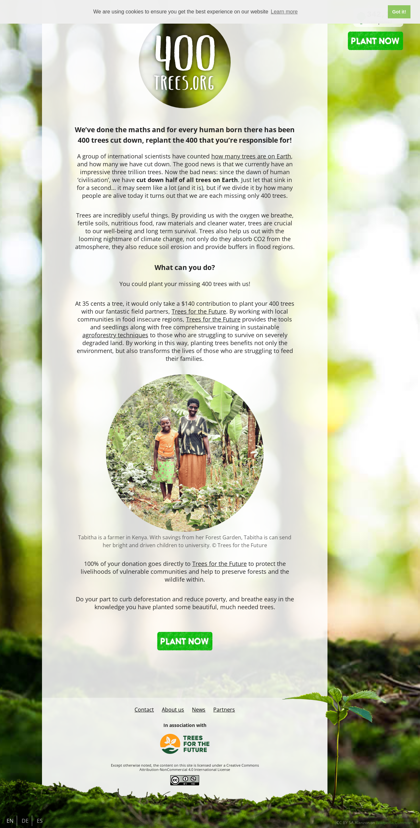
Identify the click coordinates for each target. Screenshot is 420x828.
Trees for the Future (199, 311)
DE (25, 820)
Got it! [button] (399, 11)
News (198, 709)
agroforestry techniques (115, 335)
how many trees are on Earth (251, 156)
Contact (144, 709)
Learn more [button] (284, 11)
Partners (224, 709)
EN (10, 820)
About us (173, 709)
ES (40, 820)
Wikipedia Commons (394, 822)
